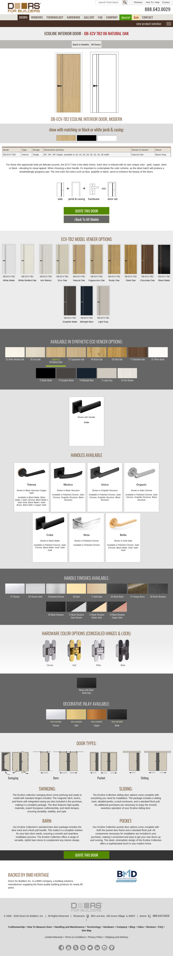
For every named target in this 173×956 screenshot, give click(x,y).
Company (121, 927)
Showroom (79, 916)
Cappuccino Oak (96, 263)
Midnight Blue (87, 305)
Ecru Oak (62, 263)
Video (140, 927)
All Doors (96, 44)
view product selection (148, 23)
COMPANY (112, 17)
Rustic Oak (114, 263)
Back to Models (81, 44)
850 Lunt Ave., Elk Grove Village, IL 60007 (113, 916)
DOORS (23, 17)
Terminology (94, 927)
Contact (166, 2)
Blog (132, 927)
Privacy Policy (95, 937)
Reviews (138, 2)
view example (55, 721)
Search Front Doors (111, 2)
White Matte (9, 263)
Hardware (108, 927)
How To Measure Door (39, 927)
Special (125, 17)
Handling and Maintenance (69, 927)
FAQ (100, 17)
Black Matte (164, 263)
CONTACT (147, 17)
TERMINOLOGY (54, 17)
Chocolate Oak (147, 263)
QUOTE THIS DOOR (86, 211)
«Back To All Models (86, 219)
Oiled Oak (130, 263)
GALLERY (89, 17)
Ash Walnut (46, 263)
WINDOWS (37, 17)
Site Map (86, 930)
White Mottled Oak (27, 263)
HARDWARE (73, 17)
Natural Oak (79, 263)
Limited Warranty (54, 937)
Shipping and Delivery (116, 937)
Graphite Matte (70, 305)
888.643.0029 (157, 9)
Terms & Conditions (75, 937)
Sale (136, 17)
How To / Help (152, 2)
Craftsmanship (16, 927)
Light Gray (103, 305)
